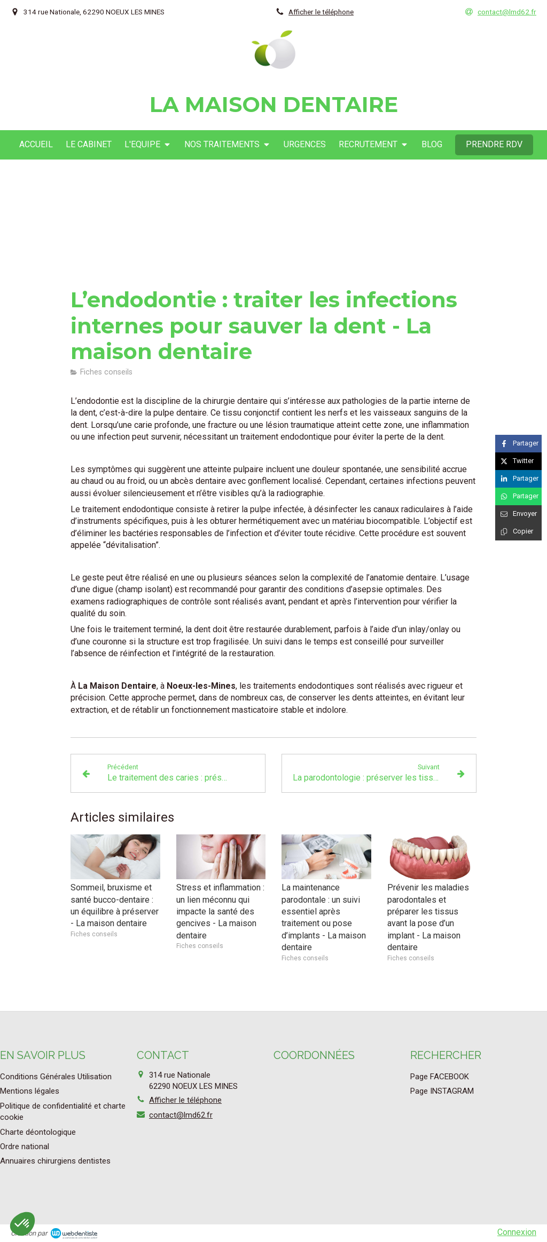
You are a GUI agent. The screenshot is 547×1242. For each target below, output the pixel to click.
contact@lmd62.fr (181, 1115)
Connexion (516, 1232)
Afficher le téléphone (321, 11)
